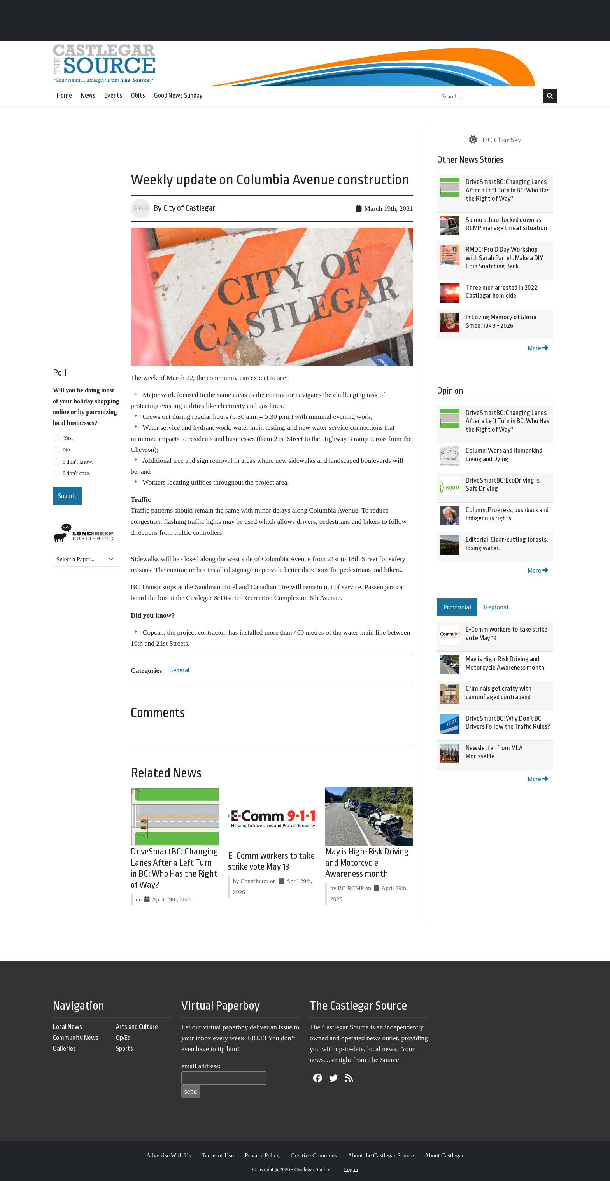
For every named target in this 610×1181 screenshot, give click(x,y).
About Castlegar (444, 1155)
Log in (351, 1169)
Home (64, 95)
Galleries (64, 1048)
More (538, 348)
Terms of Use (218, 1155)
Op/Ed (123, 1037)
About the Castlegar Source (381, 1155)
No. (67, 449)
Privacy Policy (262, 1155)
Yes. (68, 438)
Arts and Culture (137, 1027)
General (179, 670)
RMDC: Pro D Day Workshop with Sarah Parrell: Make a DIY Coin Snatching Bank (504, 258)
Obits (138, 95)
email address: (201, 1066)
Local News (67, 1027)
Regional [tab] (496, 607)
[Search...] (490, 96)
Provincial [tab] (457, 607)
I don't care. (77, 473)
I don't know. (78, 461)
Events (113, 95)
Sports (124, 1048)
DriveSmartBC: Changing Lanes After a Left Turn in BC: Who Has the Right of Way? (507, 190)
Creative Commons (314, 1155)
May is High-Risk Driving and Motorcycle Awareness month (367, 863)
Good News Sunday (178, 95)
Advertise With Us (168, 1155)
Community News (75, 1037)
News (88, 95)
